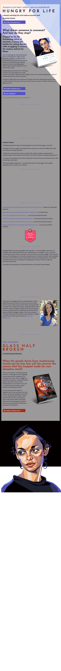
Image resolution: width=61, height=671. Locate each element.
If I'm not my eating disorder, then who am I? (15, 215)
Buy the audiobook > (10, 93)
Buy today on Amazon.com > (12, 22)
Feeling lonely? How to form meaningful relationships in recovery (20, 225)
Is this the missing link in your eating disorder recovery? (18, 218)
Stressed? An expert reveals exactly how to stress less (17, 221)
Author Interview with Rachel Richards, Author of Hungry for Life (20, 212)
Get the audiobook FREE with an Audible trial (16, 97)
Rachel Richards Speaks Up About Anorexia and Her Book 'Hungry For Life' (23, 207)
